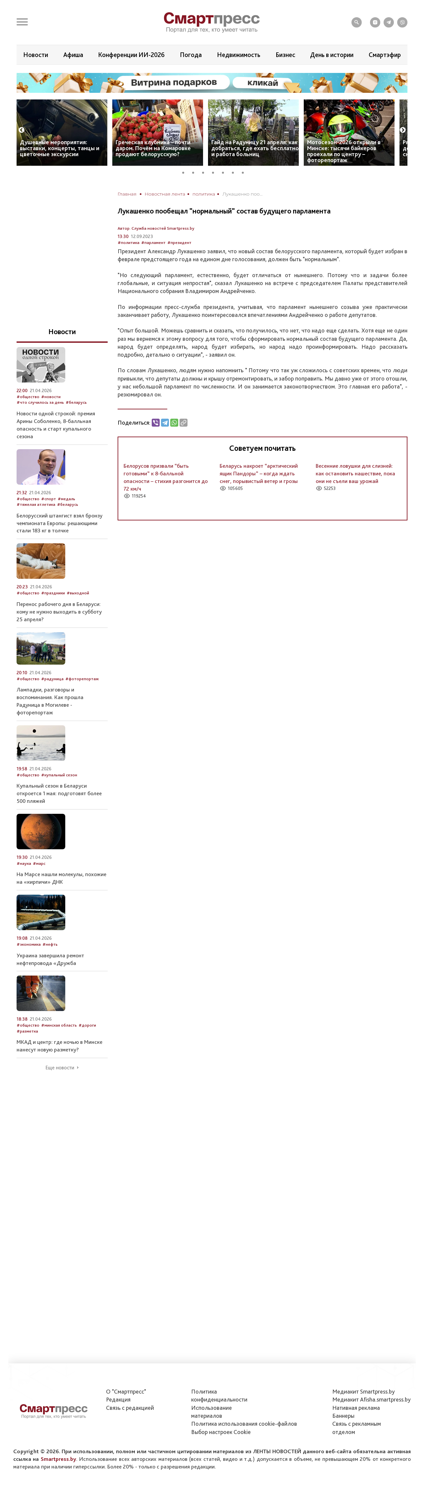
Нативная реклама (356, 1407)
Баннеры (343, 1415)
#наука (24, 863)
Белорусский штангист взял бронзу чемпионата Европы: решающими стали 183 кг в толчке (59, 523)
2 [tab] (195, 171)
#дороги (87, 1025)
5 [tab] (225, 171)
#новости (51, 396)
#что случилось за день (40, 402)
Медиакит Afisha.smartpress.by (371, 1399)
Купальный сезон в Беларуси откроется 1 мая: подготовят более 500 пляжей (59, 793)
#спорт (48, 498)
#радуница (52, 678)
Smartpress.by (58, 1459)
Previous (21, 130)
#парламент (153, 242)
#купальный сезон (59, 774)
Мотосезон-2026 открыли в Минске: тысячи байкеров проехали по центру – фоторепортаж (344, 151)
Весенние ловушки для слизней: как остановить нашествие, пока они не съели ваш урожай (355, 473)
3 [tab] (205, 171)
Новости (35, 55)
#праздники (53, 592)
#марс (39, 863)
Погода (191, 55)
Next (403, 130)
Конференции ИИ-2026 (131, 55)
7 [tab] (245, 171)
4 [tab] (215, 171)
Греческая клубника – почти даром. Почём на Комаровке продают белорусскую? (153, 148)
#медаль (66, 498)
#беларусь (76, 402)
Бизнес (285, 55)
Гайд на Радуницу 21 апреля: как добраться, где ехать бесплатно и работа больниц (255, 148)
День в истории (331, 55)
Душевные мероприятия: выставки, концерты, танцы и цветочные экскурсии (59, 148)
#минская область (59, 1025)
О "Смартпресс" (126, 1391)
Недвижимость (238, 55)
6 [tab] (235, 171)
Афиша (73, 55)
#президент (179, 242)
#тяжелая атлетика (36, 504)
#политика (128, 242)
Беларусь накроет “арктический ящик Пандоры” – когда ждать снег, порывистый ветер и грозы (259, 473)
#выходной (78, 592)
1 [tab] (185, 171)
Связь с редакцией (130, 1407)
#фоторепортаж (82, 678)
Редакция (118, 1399)
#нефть (50, 944)
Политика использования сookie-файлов (244, 1423)
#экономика (29, 944)
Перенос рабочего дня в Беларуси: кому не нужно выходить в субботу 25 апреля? (59, 612)
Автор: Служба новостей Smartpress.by (156, 228)
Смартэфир (385, 55)
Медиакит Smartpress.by (363, 1391)
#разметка (27, 1031)
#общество (28, 396)
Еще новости (59, 1068)
